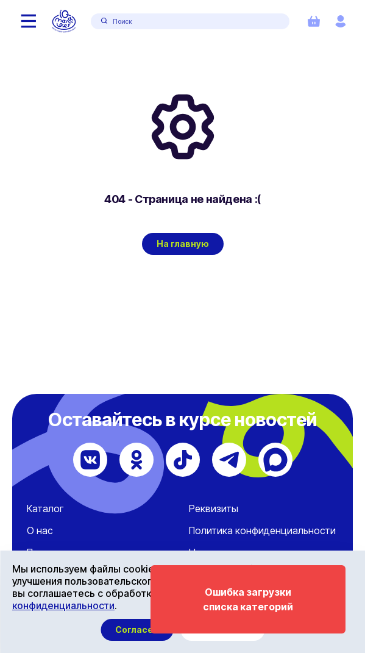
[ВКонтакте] (90, 460)
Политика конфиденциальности (262, 530)
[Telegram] (229, 460)
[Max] (275, 460)
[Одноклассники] (136, 460)
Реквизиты (213, 508)
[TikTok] (183, 460)
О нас (40, 530)
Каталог (45, 508)
